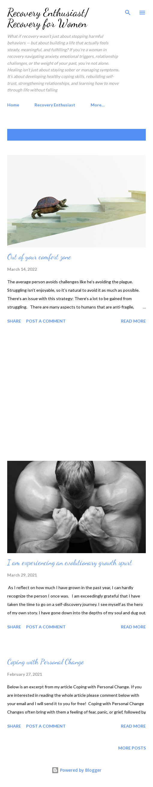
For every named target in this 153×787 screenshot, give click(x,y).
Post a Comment (46, 320)
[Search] (127, 10)
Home (13, 104)
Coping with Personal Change (45, 661)
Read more (133, 320)
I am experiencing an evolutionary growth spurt (69, 562)
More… (98, 104)
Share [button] (14, 320)
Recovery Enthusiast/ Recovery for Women (47, 18)
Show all (130, 135)
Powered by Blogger (76, 770)
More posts (132, 747)
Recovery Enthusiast (54, 104)
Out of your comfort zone (39, 256)
